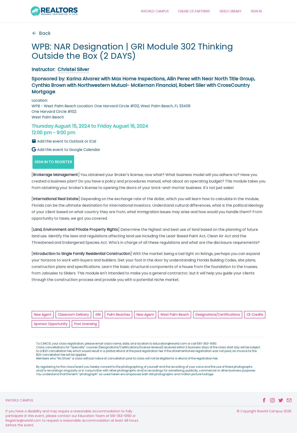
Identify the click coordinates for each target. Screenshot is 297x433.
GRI (97, 314)
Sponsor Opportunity (51, 324)
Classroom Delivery (73, 314)
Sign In (256, 11)
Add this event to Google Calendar (66, 149)
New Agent (42, 314)
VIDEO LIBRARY (230, 11)
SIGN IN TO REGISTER (53, 162)
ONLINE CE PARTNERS (194, 11)
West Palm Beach (174, 314)
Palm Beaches (118, 314)
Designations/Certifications (217, 314)
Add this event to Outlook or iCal (64, 141)
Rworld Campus (19, 400)
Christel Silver (73, 69)
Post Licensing (85, 324)
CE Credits (254, 314)
